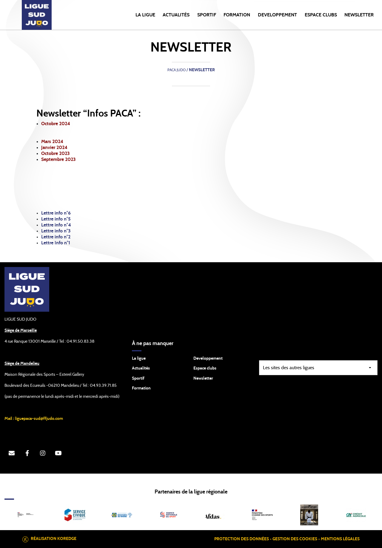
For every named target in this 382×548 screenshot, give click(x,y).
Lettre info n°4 (56, 225)
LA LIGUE (145, 15)
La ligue (139, 358)
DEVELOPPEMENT (277, 15)
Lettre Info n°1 (56, 242)
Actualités (176, 15)
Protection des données (241, 539)
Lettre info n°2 (55, 237)
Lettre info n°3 (56, 231)
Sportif (138, 378)
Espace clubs (204, 368)
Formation (141, 388)
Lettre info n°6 (56, 213)
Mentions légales (340, 539)
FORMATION (237, 15)
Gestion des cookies (294, 539)
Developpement (208, 358)
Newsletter (203, 378)
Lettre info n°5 (56, 219)
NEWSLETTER (359, 15)
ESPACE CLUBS (321, 15)
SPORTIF (206, 15)
